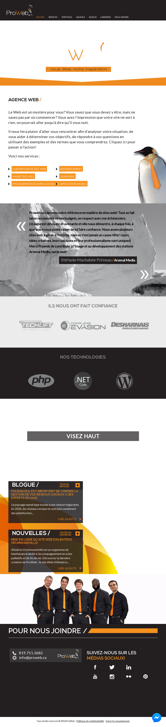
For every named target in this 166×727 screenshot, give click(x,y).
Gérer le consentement (117, 721)
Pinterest (145, 676)
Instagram (112, 676)
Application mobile (73, 184)
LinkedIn (129, 667)
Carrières (105, 17)
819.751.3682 (31, 653)
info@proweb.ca (32, 657)
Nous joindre (122, 17)
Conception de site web (29, 169)
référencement (71, 169)
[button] (21, 226)
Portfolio (67, 17)
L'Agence (80, 17)
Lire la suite (67, 519)
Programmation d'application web (36, 184)
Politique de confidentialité (90, 721)
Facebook (95, 667)
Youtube (95, 676)
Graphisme (67, 176)
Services (52, 17)
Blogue (93, 17)
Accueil (40, 17)
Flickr (129, 676)
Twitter (112, 667)
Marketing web (23, 176)
